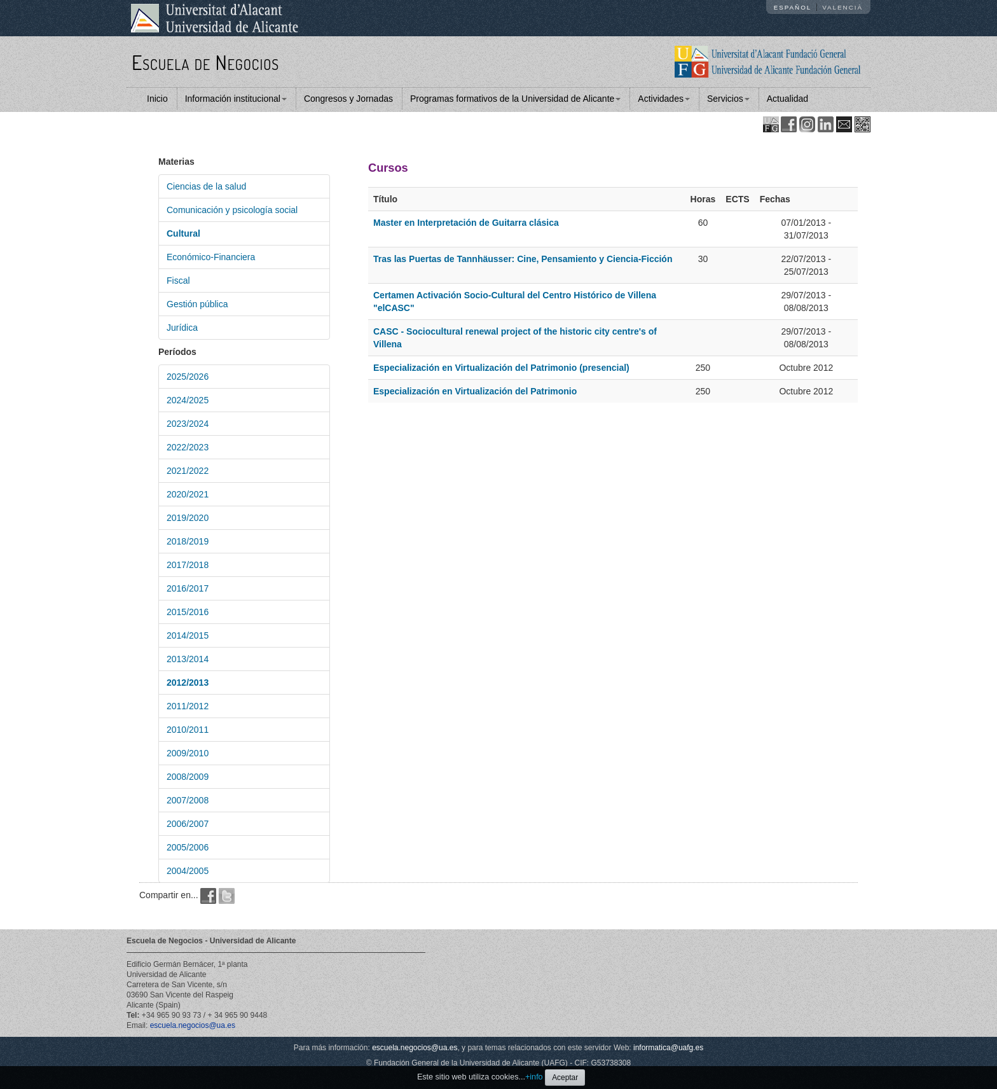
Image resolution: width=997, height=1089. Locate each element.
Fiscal (178, 280)
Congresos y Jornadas (348, 99)
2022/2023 (188, 447)
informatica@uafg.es (668, 1047)
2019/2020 (188, 518)
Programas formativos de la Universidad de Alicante (515, 99)
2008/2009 (188, 777)
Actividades (664, 99)
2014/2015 (188, 635)
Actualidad (787, 99)
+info (534, 1076)
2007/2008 (188, 800)
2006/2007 (188, 824)
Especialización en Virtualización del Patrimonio (475, 391)
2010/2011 (188, 730)
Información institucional (236, 99)
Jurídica (182, 328)
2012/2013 (188, 682)
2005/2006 (188, 847)
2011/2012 (188, 706)
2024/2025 (188, 400)
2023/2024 (188, 424)
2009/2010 (188, 753)
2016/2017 (188, 588)
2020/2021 (188, 494)
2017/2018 (188, 565)
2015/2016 (188, 612)
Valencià (842, 7)
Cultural (183, 233)
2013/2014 (188, 659)
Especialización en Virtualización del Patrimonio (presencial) (501, 368)
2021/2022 (188, 471)
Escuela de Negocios (205, 62)
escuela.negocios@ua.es (192, 1025)
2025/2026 (188, 376)
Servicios (728, 99)
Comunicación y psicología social (232, 210)
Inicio (157, 99)
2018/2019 (188, 541)
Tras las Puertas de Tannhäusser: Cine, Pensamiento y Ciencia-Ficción (522, 259)
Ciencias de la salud (206, 186)
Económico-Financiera (211, 257)
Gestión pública (197, 304)
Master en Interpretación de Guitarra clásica (466, 223)
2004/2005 (188, 871)
